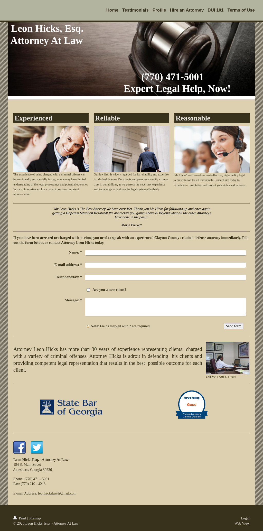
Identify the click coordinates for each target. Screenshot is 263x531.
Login (245, 518)
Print (20, 518)
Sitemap (35, 518)
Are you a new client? (109, 289)
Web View (242, 523)
